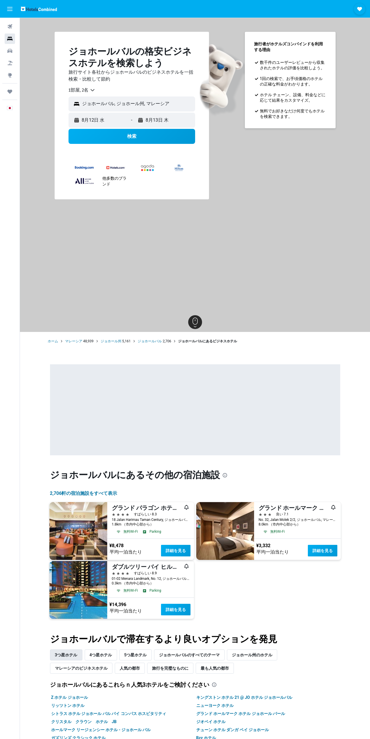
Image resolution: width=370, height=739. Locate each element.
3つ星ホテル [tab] (66, 655)
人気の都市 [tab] (130, 668)
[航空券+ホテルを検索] (9, 63)
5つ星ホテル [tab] (135, 655)
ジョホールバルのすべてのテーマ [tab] (189, 655)
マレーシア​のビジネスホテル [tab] (81, 668)
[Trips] (9, 91)
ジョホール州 (111, 341)
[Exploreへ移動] (9, 75)
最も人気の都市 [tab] (215, 668)
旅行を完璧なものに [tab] (170, 668)
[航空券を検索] (9, 26)
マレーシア (73, 341)
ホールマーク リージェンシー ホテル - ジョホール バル (101, 729)
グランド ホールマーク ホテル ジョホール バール (240, 713)
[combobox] (82, 90)
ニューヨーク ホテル (215, 705)
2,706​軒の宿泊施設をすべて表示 (83, 493)
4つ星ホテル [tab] (101, 655)
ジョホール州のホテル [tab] (252, 655)
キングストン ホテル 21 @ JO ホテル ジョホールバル (244, 697)
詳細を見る (176, 550)
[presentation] (224, 475)
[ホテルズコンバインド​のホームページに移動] (39, 8)
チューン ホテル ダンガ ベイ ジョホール (232, 729)
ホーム (53, 341)
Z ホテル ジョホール (69, 697)
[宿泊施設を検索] (9, 38)
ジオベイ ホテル (210, 721)
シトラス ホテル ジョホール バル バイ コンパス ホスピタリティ (108, 713)
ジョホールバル (150, 341)
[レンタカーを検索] (9, 51)
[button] (9, 9)
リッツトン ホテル (67, 705)
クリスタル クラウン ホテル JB (84, 721)
